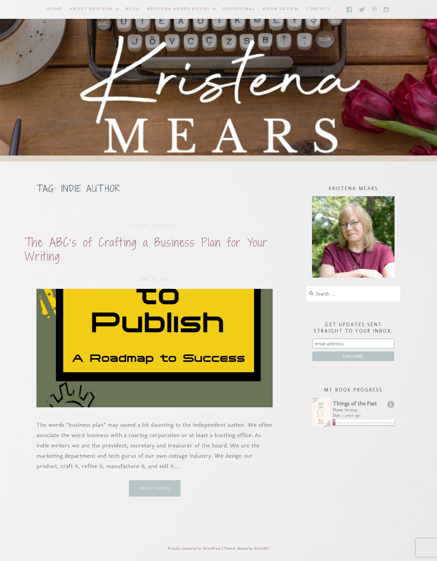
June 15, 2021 (155, 279)
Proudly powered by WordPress (194, 548)
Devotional (238, 8)
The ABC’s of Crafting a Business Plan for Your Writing (146, 249)
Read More (160, 490)
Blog (133, 8)
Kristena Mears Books (178, 8)
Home (54, 8)
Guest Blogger (154, 225)
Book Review (281, 8)
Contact (318, 8)
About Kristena (91, 8)
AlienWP (261, 548)
